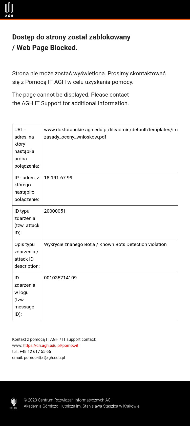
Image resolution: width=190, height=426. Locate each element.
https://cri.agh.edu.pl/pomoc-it (50, 345)
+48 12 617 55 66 (35, 351)
